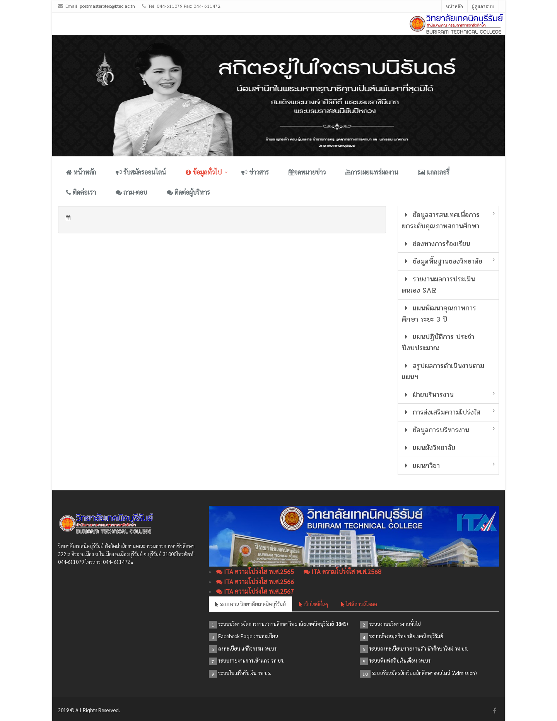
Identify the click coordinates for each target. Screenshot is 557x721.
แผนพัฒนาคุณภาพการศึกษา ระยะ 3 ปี (439, 314)
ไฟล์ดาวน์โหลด (359, 604)
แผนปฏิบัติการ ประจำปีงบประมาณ (438, 342)
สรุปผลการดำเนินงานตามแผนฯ (443, 371)
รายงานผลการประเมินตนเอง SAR (438, 285)
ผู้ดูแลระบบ (483, 6)
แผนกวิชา (421, 465)
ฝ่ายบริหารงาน (428, 394)
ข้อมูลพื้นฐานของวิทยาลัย (442, 261)
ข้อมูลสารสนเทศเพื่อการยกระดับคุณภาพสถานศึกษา (441, 220)
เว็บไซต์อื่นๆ (313, 604)
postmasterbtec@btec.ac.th (107, 6)
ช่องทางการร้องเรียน (436, 243)
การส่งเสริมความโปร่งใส (441, 412)
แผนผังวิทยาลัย (429, 447)
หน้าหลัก (454, 6)
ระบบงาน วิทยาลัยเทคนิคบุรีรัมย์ (250, 604)
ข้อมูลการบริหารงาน (436, 430)
